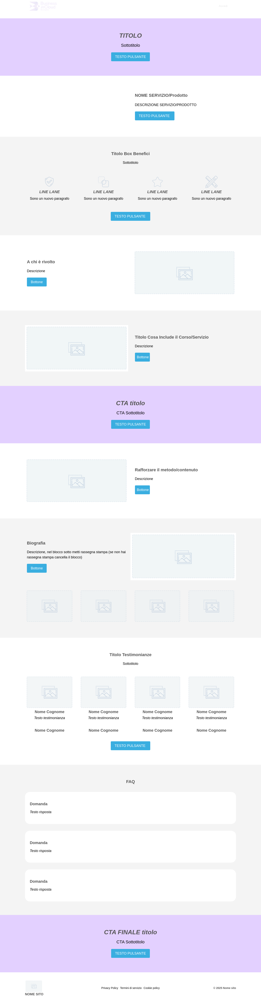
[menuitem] (223, 9)
